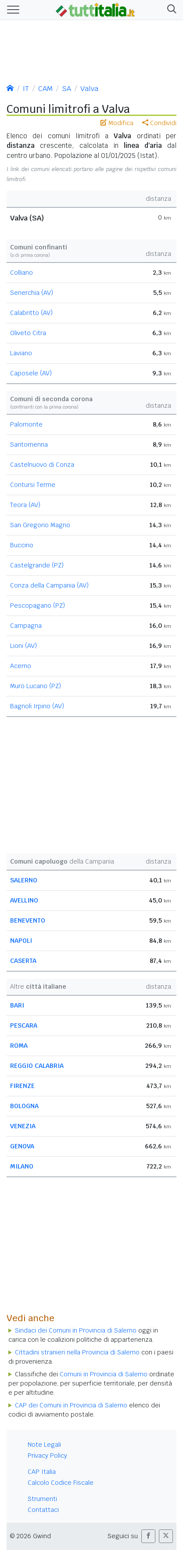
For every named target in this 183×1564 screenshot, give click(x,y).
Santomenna (29, 444)
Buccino (21, 545)
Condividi (159, 123)
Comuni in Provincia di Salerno (103, 1374)
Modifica (116, 123)
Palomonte (26, 424)
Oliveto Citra (28, 333)
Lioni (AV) (23, 646)
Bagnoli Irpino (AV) (37, 706)
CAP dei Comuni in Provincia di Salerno (71, 1405)
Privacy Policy (47, 1455)
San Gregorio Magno (40, 525)
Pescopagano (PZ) (37, 605)
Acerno (20, 666)
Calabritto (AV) (31, 313)
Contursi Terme (32, 485)
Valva (89, 88)
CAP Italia (42, 1472)
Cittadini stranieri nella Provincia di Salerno (77, 1352)
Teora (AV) (25, 505)
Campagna (26, 626)
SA (66, 88)
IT (26, 88)
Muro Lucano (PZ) (35, 686)
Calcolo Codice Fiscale (60, 1483)
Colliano (21, 272)
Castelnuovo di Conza (42, 465)
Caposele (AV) (31, 373)
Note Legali (44, 1445)
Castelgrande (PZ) (37, 565)
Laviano (21, 353)
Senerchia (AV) (31, 293)
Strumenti (42, 1499)
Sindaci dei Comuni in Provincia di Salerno (75, 1330)
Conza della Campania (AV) (49, 585)
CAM (45, 88)
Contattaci (43, 1510)
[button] (170, 10)
